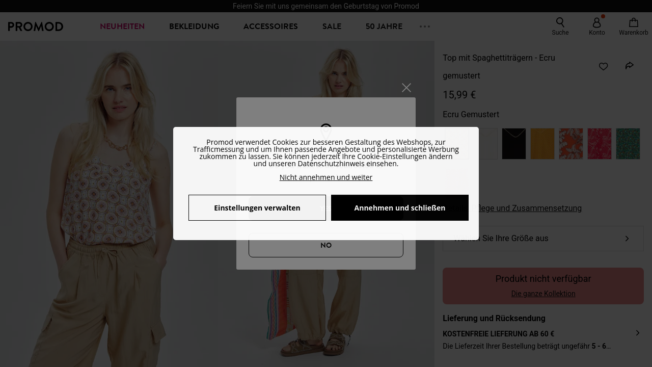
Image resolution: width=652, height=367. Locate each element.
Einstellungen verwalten (257, 208)
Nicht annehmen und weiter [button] (326, 177)
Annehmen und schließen (400, 208)
